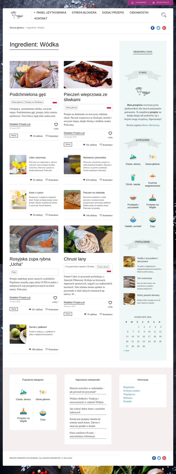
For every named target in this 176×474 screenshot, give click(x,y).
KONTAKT (41, 18)
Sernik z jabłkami (38, 327)
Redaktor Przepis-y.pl (20, 124)
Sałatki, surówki (133, 226)
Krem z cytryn (36, 192)
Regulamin (128, 387)
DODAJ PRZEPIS (113, 12)
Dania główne (17, 102)
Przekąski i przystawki (133, 206)
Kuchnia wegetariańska (152, 184)
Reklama (127, 398)
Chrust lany (75, 258)
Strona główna (17, 28)
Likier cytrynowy (37, 157)
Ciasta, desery (103, 267)
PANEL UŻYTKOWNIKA (51, 12)
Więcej (13, 135)
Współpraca (129, 394)
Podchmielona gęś (28, 94)
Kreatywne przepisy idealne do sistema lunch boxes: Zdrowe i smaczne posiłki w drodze (85, 422)
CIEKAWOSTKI (139, 12)
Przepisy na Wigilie (152, 206)
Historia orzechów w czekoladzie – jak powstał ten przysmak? (87, 390)
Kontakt (127, 401)
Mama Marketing (150, 125)
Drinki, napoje (133, 184)
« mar (126, 350)
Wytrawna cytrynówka (94, 157)
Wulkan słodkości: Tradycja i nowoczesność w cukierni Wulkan (86, 400)
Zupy (14, 272)
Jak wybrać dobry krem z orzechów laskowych (87, 410)
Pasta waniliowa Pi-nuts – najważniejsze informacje (82, 434)
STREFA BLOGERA (84, 12)
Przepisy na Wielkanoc (34, 102)
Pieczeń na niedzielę (94, 192)
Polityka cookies (131, 390)
